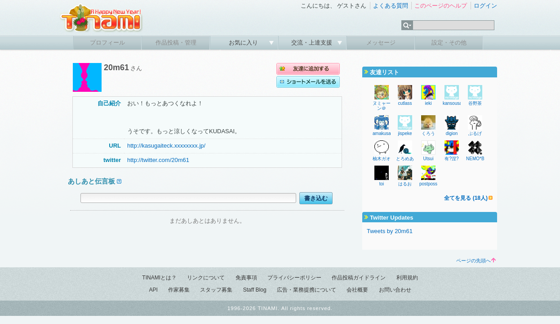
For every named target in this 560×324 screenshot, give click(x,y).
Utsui (428, 158)
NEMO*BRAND (481, 158)
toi (381, 183)
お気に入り (244, 42)
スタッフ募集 (216, 290)
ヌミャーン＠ (382, 106)
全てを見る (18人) (466, 198)
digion (452, 133)
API (153, 290)
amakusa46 (384, 133)
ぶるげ (475, 133)
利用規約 (407, 277)
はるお (405, 183)
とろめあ (405, 158)
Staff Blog (255, 290)
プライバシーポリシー (294, 277)
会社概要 (357, 290)
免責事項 (246, 277)
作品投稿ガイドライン (359, 277)
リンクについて (206, 277)
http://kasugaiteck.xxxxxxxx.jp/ (166, 145)
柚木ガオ (382, 158)
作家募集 (179, 290)
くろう (428, 133)
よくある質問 (390, 5)
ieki (428, 103)
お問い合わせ (395, 290)
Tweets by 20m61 (390, 231)
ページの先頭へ (476, 260)
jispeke (405, 133)
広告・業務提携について (306, 290)
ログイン (485, 5)
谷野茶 (475, 103)
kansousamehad (459, 103)
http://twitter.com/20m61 (158, 160)
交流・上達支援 (312, 42)
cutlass (405, 103)
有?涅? (451, 158)
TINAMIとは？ (159, 277)
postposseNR (432, 183)
